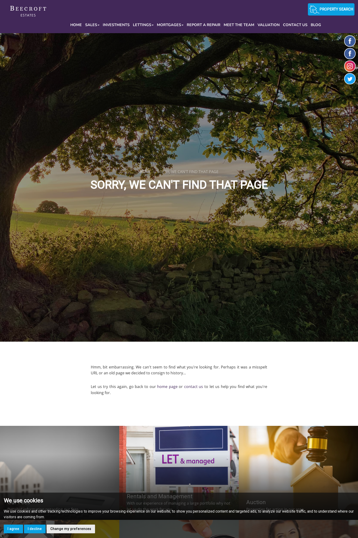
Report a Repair (203, 25)
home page (167, 386)
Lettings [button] (143, 25)
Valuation (269, 25)
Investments (116, 25)
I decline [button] (35, 529)
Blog (316, 25)
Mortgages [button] (170, 25)
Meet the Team (239, 25)
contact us (193, 386)
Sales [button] (92, 25)
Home (76, 25)
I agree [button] (13, 529)
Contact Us (295, 25)
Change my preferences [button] (70, 529)
